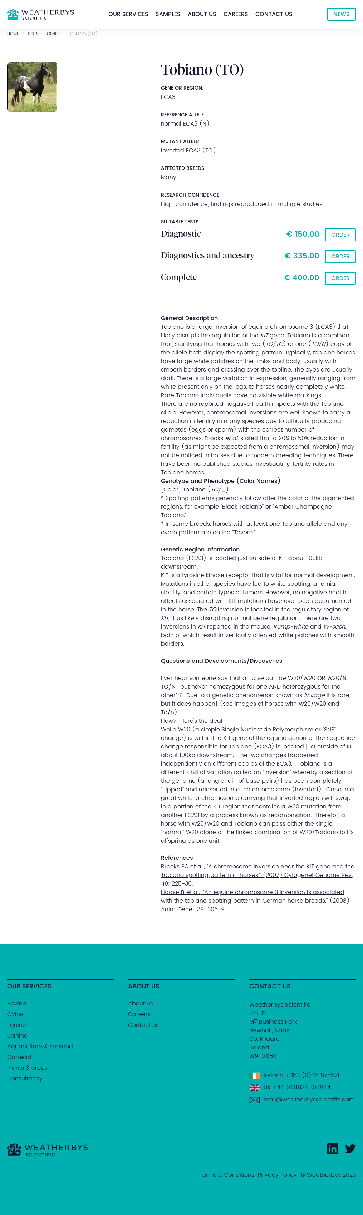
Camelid (19, 1057)
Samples (168, 14)
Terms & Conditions (227, 1175)
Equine (16, 1025)
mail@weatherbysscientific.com (309, 1100)
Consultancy (25, 1079)
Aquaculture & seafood (40, 1046)
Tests (33, 34)
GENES (53, 34)
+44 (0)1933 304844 (301, 1087)
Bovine (16, 1004)
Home (13, 34)
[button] (128, 14)
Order (340, 235)
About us (202, 14)
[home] (40, 14)
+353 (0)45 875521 (312, 1075)
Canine (17, 1036)
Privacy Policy (277, 1175)
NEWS (341, 14)
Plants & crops (27, 1068)
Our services (128, 14)
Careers (236, 14)
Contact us (274, 14)
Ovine (15, 1014)
